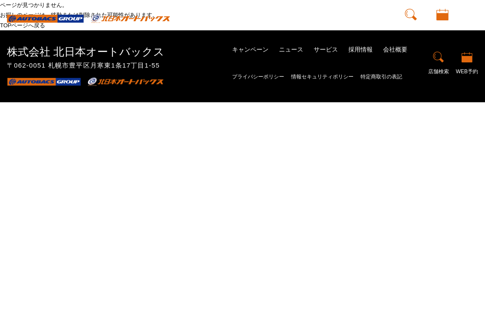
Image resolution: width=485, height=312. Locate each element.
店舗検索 (410, 25)
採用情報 (360, 49)
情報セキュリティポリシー (322, 77)
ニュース (291, 49)
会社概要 (395, 49)
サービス (326, 49)
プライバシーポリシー (258, 77)
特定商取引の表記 (381, 77)
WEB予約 (443, 25)
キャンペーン (250, 49)
